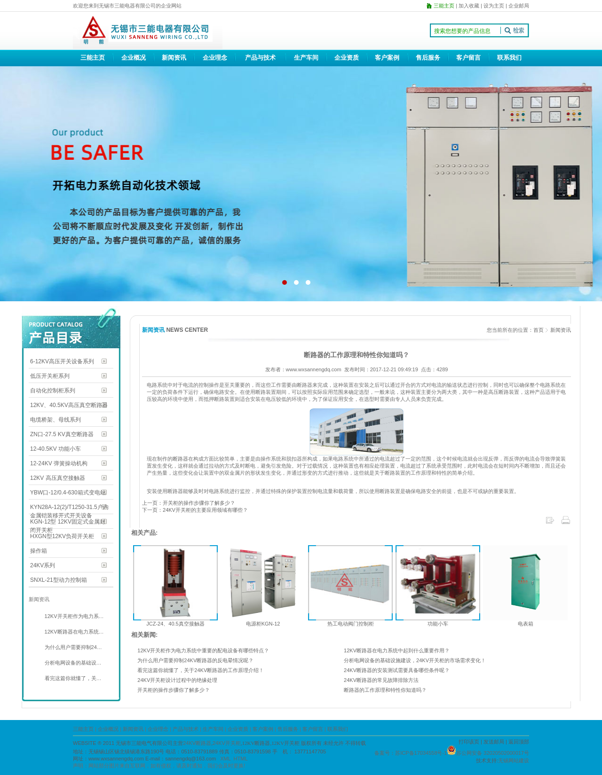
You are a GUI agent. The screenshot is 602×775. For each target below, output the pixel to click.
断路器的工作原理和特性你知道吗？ (385, 690)
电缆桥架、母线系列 (55, 419)
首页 (538, 330)
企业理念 (215, 57)
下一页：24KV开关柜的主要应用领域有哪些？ (195, 510)
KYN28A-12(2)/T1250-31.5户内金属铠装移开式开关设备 (69, 508)
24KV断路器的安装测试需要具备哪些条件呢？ (397, 670)
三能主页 (92, 57)
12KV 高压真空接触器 (57, 478)
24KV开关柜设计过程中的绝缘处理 (177, 680)
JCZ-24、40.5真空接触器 (175, 623)
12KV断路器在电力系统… (73, 631)
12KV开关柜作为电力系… (73, 616)
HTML (241, 758)
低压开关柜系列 (50, 376)
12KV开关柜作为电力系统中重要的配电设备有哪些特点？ (203, 650)
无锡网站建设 (513, 760)
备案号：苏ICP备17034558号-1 (410, 753)
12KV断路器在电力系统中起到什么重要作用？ (397, 650)
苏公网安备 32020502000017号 (492, 753)
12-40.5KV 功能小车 (55, 449)
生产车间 (306, 57)
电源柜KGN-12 (263, 623)
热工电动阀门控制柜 (350, 623)
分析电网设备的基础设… (72, 662)
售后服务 (428, 57)
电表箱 (525, 623)
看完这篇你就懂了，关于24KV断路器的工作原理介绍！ (200, 670)
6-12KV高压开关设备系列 (62, 361)
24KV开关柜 (227, 743)
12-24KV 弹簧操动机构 (58, 463)
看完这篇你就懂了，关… (72, 678)
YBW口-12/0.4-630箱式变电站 (68, 492)
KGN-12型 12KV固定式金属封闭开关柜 (67, 522)
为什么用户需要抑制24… (72, 647)
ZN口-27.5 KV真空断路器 (62, 434)
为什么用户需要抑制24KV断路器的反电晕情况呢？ (195, 660)
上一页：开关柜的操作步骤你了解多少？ (188, 503)
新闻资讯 (174, 57)
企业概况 (133, 57)
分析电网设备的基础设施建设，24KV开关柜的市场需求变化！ (415, 660)
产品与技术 (260, 57)
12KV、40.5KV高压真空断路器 (69, 405)
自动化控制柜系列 (52, 390)
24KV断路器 (197, 743)
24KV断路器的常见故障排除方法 (381, 680)
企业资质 (346, 57)
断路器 (180, 459)
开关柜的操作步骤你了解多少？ (173, 690)
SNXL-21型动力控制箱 (58, 580)
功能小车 (438, 623)
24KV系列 (42, 565)
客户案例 (387, 57)
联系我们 (509, 57)
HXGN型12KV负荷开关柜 (62, 536)
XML (225, 758)
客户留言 (468, 57)
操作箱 (38, 551)
